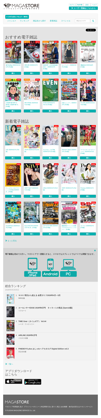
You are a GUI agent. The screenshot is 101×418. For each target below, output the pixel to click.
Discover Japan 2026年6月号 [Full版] (69, 150)
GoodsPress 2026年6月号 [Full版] (13, 226)
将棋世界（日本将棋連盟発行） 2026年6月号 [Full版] (50, 66)
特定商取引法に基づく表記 (50, 407)
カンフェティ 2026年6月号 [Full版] (69, 66)
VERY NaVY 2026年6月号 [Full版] (31, 189)
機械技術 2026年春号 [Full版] (87, 66)
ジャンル (11, 21)
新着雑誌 (53, 21)
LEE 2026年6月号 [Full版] (12, 150)
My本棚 (79, 5)
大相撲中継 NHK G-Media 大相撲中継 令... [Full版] (12, 104)
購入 (13, 73)
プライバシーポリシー (32, 407)
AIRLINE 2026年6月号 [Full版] (31, 66)
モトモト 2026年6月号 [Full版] (87, 226)
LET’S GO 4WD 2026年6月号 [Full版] (50, 226)
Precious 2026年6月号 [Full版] (87, 189)
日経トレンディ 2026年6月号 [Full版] (69, 103)
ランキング (24, 21)
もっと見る (11, 241)
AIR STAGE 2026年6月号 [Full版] (31, 103)
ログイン (73, 5)
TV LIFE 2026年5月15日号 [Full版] (88, 103)
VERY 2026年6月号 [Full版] (69, 189)
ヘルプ (94, 5)
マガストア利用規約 (12, 407)
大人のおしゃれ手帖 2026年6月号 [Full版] (49, 150)
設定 (87, 5)
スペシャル (65, 21)
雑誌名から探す (39, 21)
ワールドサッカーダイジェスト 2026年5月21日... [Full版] (88, 151)
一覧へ (9, 364)
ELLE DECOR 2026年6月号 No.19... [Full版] (31, 226)
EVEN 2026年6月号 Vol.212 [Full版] (49, 103)
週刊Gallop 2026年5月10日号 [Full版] (13, 66)
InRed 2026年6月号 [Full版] (50, 189)
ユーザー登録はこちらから (83, 8)
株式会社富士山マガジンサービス (81, 407)
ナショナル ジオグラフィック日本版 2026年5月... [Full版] (12, 189)
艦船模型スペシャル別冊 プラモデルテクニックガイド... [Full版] (69, 227)
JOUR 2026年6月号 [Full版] (31, 150)
